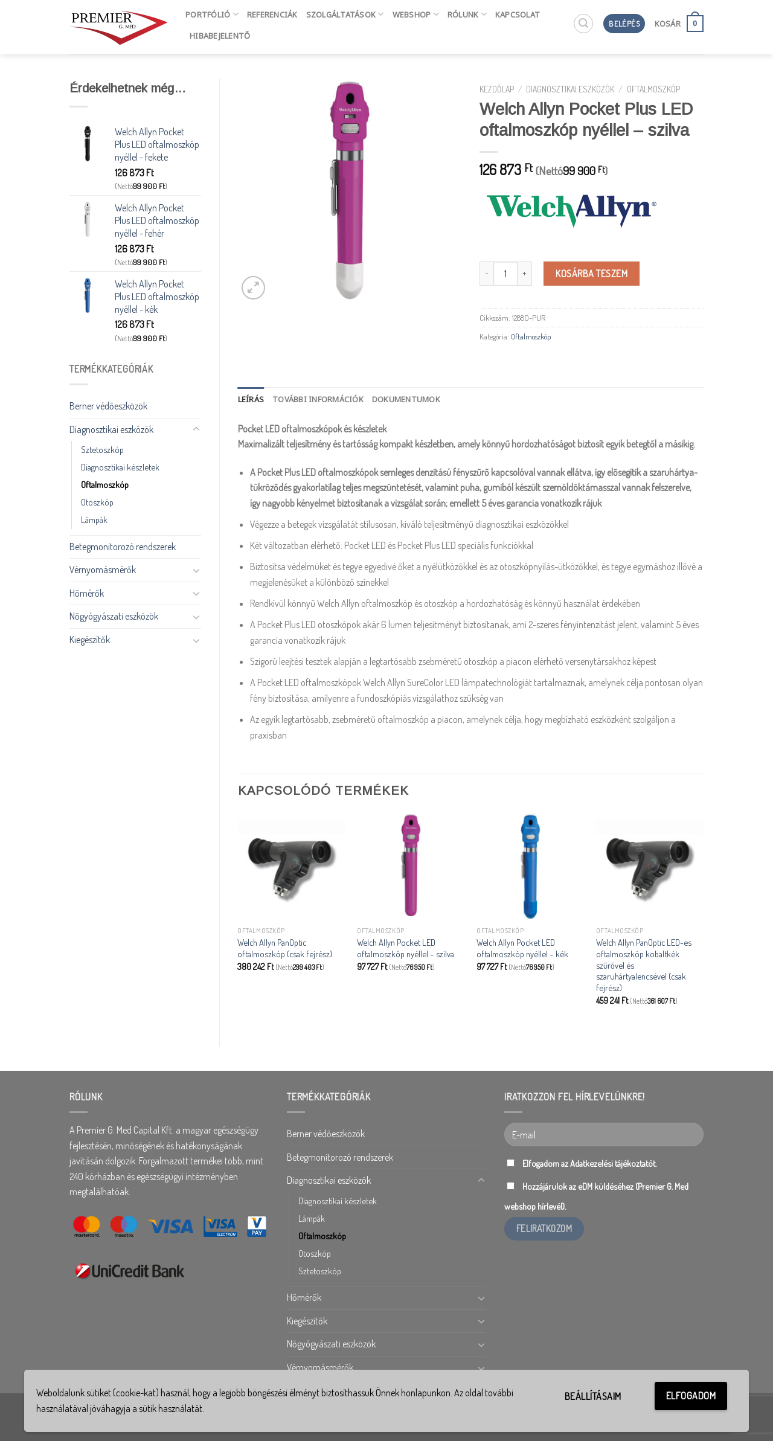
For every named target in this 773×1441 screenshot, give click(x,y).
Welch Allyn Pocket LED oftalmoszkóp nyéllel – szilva (405, 948)
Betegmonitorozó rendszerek (122, 547)
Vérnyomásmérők (102, 569)
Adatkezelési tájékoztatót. (613, 1163)
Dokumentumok (406, 399)
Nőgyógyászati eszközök (113, 616)
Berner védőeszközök (108, 406)
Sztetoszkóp (102, 449)
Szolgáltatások (345, 14)
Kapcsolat (517, 14)
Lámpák (94, 519)
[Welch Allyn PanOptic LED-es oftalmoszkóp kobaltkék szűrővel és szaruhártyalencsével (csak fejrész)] (650, 866)
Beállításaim (593, 1396)
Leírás (251, 399)
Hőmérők (86, 593)
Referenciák (272, 14)
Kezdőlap (497, 89)
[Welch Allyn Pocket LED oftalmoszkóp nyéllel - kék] (530, 866)
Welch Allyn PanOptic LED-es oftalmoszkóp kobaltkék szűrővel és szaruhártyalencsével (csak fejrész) (643, 965)
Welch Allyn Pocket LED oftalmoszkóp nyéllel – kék (522, 948)
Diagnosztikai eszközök (111, 429)
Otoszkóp (97, 501)
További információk (318, 399)
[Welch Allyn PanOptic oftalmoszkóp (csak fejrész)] (291, 866)
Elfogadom (691, 1396)
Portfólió (212, 14)
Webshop (416, 14)
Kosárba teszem (591, 274)
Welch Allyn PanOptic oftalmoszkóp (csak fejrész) (284, 948)
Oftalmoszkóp (105, 484)
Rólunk (467, 14)
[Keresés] (583, 23)
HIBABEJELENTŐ (220, 35)
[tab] (251, 399)
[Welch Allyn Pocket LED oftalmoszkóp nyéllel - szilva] (410, 866)
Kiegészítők (89, 640)
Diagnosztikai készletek (120, 466)
